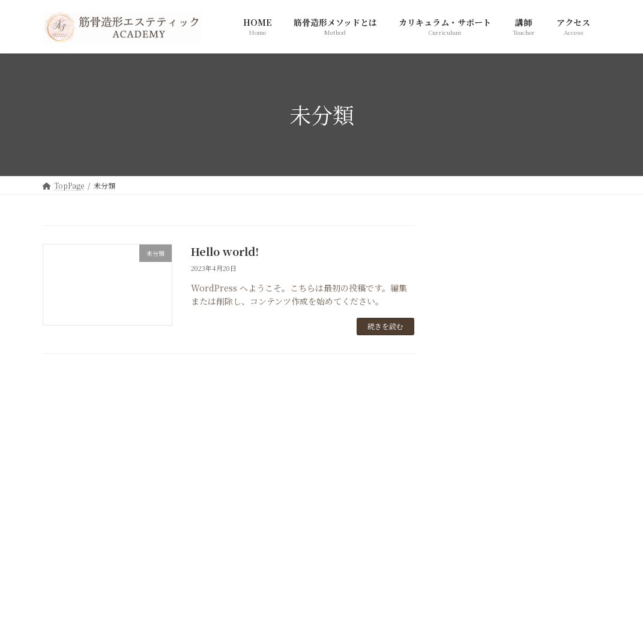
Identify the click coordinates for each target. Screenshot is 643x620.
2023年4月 (476, 436)
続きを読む (385, 326)
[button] (321, 530)
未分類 (467, 367)
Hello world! (225, 251)
